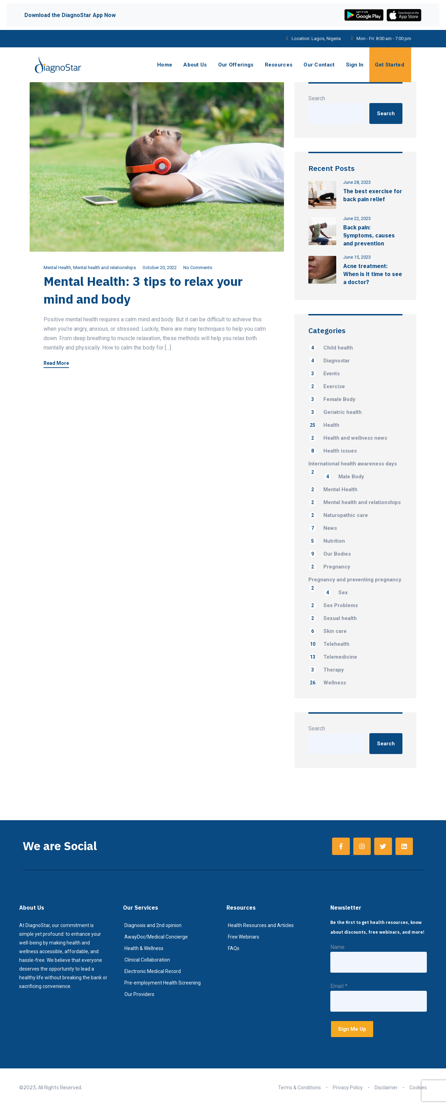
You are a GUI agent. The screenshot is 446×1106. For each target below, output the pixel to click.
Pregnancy (329, 567)
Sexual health (332, 618)
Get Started (389, 65)
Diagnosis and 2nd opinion (153, 925)
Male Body (343, 476)
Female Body (331, 399)
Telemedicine (332, 657)
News (322, 528)
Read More (56, 363)
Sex (335, 592)
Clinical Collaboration (147, 960)
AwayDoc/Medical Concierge (156, 937)
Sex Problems (333, 605)
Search (316, 98)
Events (324, 373)
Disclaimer (386, 1087)
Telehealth (328, 644)
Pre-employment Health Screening (162, 983)
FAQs (233, 948)
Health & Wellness (143, 948)
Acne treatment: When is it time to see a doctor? (372, 273)
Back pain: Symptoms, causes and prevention (369, 235)
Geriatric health (335, 412)
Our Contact (318, 65)
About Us (195, 65)
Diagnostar (329, 360)
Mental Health (57, 267)
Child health (330, 348)
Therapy (326, 670)
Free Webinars (243, 937)
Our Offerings (236, 65)
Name (337, 947)
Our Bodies (329, 554)
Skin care (327, 631)
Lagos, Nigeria (326, 38)
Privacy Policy (348, 1087)
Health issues (332, 451)
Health (323, 425)
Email (338, 986)
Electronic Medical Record (152, 971)
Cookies (418, 1087)
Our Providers (139, 994)
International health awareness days (352, 464)
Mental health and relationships (104, 267)
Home (164, 65)
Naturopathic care (338, 515)
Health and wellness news (347, 438)
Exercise (326, 386)
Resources (279, 65)
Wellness (327, 682)
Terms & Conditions (299, 1087)
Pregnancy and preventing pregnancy (354, 580)
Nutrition (326, 541)
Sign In (355, 65)
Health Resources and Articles (261, 925)
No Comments (197, 267)
